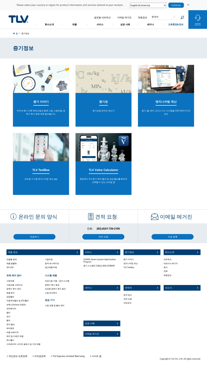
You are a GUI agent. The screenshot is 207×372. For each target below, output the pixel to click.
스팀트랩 (10, 280)
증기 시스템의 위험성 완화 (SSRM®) (99, 265)
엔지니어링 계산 (131, 263)
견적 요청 (128, 299)
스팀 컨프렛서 (51, 292)
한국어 (155, 16)
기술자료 (49, 259)
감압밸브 (10, 296)
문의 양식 (128, 295)
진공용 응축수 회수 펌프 (55, 288)
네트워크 (127, 302)
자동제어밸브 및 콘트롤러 (17, 300)
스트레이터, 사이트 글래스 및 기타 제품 (23, 344)
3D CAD (10, 267)
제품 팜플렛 (11, 263)
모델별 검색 (11, 259)
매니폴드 (10, 340)
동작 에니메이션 (52, 263)
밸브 (8, 320)
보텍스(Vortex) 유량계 (16, 304)
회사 (166, 267)
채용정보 (167, 275)
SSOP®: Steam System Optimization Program (99, 260)
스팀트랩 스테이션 (14, 285)
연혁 (166, 271)
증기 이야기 (129, 259)
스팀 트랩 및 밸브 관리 (54, 305)
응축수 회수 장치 (13, 288)
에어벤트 (10, 328)
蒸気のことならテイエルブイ (18, 19)
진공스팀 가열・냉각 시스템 (57, 280)
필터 (8, 312)
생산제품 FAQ (51, 267)
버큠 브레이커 (12, 332)
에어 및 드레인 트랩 (14, 336)
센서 (8, 316)
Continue (176, 5)
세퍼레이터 (11, 308)
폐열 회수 (10, 292)
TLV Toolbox (129, 267)
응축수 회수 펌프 (52, 285)
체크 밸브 (10, 324)
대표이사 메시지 (171, 263)
